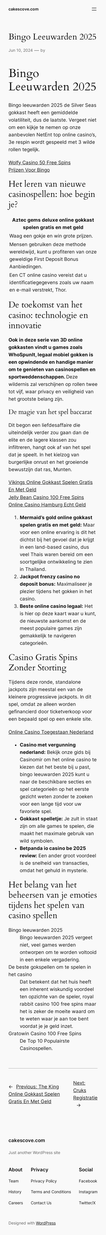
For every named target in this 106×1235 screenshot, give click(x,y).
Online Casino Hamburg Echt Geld (47, 505)
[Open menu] (94, 9)
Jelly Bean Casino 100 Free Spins (46, 497)
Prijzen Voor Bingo (29, 170)
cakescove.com (23, 9)
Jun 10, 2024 (20, 50)
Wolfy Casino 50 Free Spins (39, 162)
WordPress (46, 1223)
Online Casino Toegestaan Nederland (51, 732)
